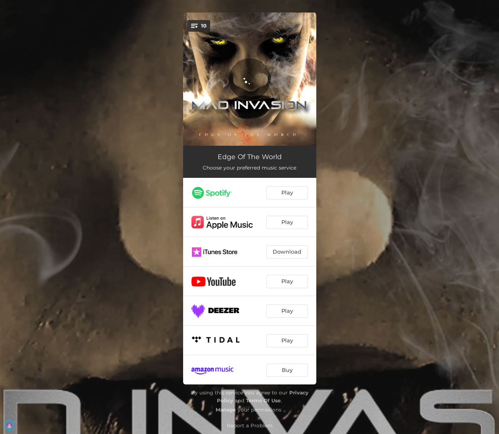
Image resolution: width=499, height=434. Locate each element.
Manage (226, 410)
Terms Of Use (263, 400)
